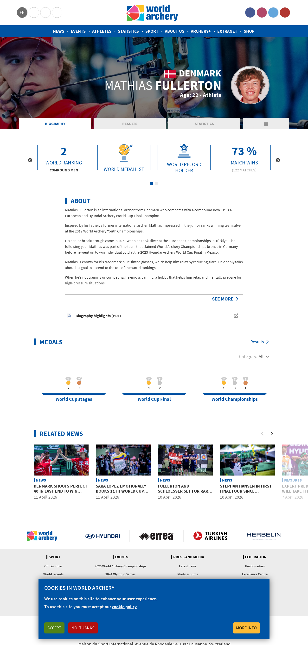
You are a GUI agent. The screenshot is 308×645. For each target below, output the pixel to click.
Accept (54, 628)
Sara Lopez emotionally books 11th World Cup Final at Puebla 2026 (121, 491)
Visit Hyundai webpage (102, 536)
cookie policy (124, 606)
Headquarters (255, 566)
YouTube (285, 12)
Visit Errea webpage (156, 536)
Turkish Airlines (210, 536)
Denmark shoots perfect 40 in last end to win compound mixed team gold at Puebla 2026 (60, 493)
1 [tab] (151, 183)
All (261, 356)
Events (78, 31)
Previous (30, 160)
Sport (151, 31)
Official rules (53, 566)
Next (278, 160)
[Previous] (262, 433)
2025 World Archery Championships (120, 566)
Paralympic (45, 12)
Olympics (34, 12)
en (22, 12)
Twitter (273, 12)
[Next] (272, 433)
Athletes (101, 31)
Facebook (250, 12)
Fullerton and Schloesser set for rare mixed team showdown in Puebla (184, 493)
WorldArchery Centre (57, 12)
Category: (248, 356)
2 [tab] (156, 183)
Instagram (262, 12)
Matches (238, 123)
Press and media (188, 557)
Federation (256, 557)
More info (246, 628)
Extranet (227, 31)
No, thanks (83, 628)
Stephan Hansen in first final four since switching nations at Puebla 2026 (246, 493)
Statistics (128, 31)
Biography (49, 123)
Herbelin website (264, 536)
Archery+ (201, 31)
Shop (249, 31)
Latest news (187, 566)
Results (112, 123)
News (58, 31)
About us (174, 31)
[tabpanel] (64, 157)
